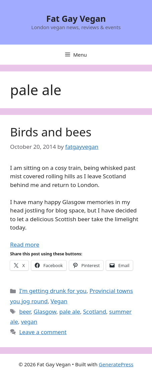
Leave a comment (42, 332)
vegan (29, 321)
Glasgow (45, 311)
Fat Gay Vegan (76, 18)
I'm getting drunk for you (53, 291)
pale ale (69, 311)
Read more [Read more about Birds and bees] (24, 244)
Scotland (94, 311)
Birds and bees (51, 132)
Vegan (59, 301)
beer (25, 311)
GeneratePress (116, 364)
